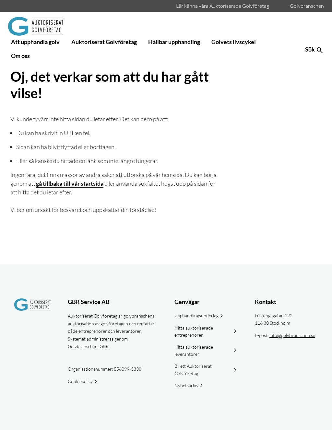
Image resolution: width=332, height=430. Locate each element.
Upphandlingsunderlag (196, 315)
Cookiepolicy (80, 381)
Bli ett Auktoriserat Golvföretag (193, 369)
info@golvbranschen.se (292, 335)
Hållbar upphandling (174, 41)
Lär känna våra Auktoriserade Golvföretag (222, 6)
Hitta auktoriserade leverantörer (193, 350)
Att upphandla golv (35, 41)
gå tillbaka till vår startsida (69, 183)
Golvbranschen (307, 6)
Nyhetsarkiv (186, 385)
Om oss (20, 55)
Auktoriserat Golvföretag (104, 41)
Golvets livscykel (233, 41)
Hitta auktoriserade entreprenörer (193, 331)
